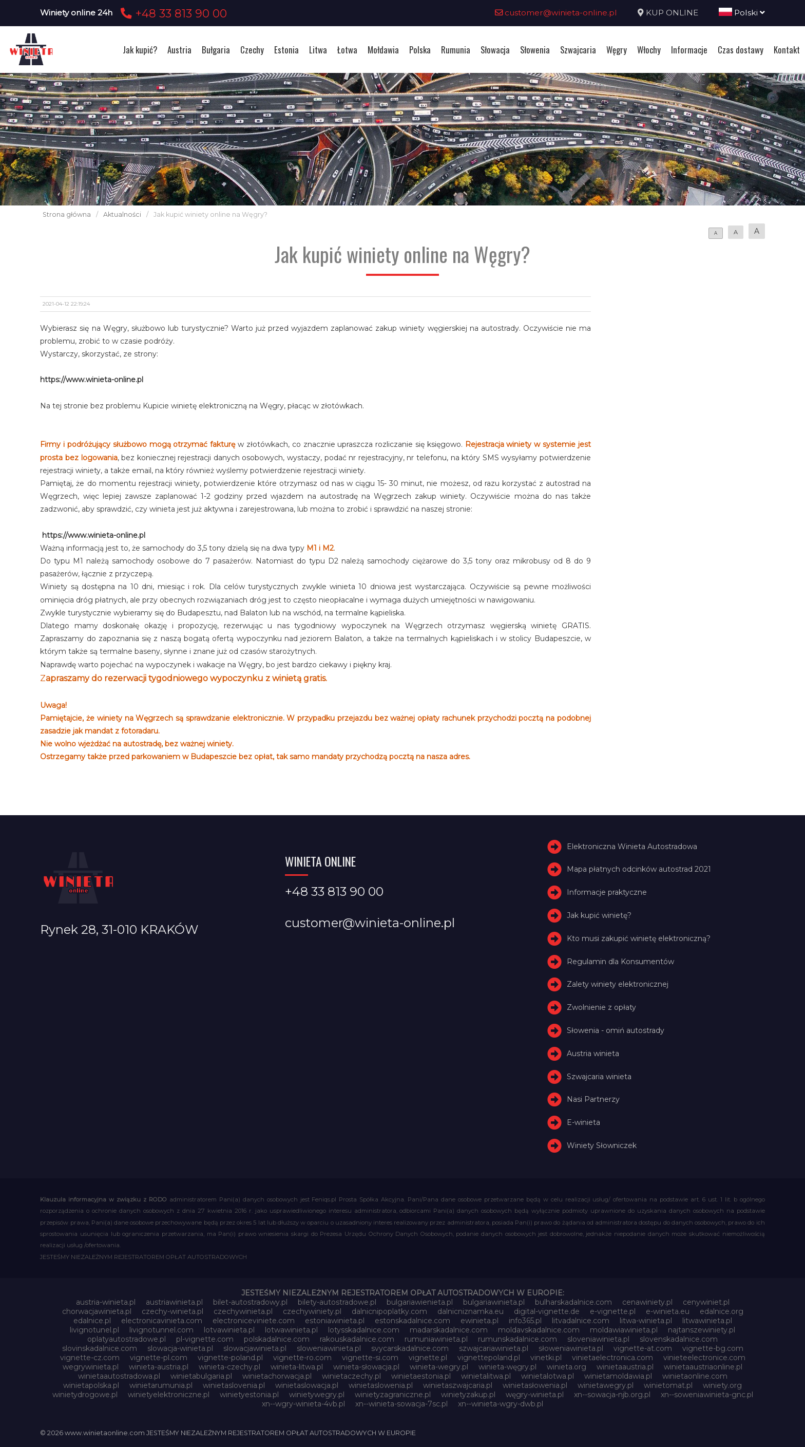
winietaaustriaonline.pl (703, 1366)
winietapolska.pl (91, 1385)
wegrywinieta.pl (91, 1366)
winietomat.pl (668, 1385)
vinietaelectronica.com (612, 1357)
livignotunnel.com (161, 1330)
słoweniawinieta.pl (571, 1348)
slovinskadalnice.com (99, 1348)
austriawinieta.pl (174, 1302)
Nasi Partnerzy (593, 1099)
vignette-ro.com (302, 1357)
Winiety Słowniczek (602, 1145)
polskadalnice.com (277, 1339)
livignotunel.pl (94, 1330)
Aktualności (122, 214)
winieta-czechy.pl (229, 1366)
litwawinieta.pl (707, 1320)
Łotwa (347, 49)
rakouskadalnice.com (357, 1339)
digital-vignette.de (547, 1311)
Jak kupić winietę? (599, 915)
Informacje (689, 49)
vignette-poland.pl (230, 1357)
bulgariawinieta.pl (494, 1302)
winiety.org (722, 1385)
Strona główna (67, 214)
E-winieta (583, 1122)
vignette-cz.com (90, 1357)
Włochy (649, 49)
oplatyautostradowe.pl (126, 1339)
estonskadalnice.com (412, 1320)
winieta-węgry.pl (507, 1366)
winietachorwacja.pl (277, 1376)
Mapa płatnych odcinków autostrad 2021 (639, 869)
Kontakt (787, 49)
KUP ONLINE (672, 12)
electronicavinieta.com (161, 1320)
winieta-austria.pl (158, 1366)
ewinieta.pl (480, 1320)
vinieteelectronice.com (704, 1357)
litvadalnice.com (580, 1320)
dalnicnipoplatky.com (389, 1311)
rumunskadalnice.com (517, 1339)
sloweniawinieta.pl (329, 1348)
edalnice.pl (92, 1320)
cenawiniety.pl (647, 1302)
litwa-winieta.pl (646, 1320)
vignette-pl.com (158, 1357)
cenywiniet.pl (706, 1302)
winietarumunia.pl (161, 1385)
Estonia (286, 49)
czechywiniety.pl (312, 1311)
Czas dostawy (740, 49)
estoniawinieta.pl (335, 1320)
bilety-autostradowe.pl (337, 1302)
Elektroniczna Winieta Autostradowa (632, 846)
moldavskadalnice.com (539, 1330)
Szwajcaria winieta (599, 1076)
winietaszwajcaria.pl (457, 1385)
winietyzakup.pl (468, 1394)
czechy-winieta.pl (172, 1311)
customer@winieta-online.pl (556, 12)
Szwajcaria (578, 49)
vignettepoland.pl (488, 1357)
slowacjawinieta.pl (254, 1348)
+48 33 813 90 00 (172, 13)
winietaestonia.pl (421, 1376)
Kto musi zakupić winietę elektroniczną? (639, 938)
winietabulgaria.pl (201, 1376)
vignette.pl (428, 1357)
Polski (742, 12)
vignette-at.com (643, 1348)
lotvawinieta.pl (229, 1330)
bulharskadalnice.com (573, 1302)
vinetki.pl (546, 1357)
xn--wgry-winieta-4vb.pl (303, 1403)
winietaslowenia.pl (381, 1385)
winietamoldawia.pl (618, 1376)
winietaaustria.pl (625, 1366)
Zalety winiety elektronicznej (617, 984)
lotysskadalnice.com (363, 1330)
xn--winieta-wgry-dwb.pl (500, 1403)
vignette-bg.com (712, 1348)
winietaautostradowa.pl (119, 1376)
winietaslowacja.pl (306, 1385)
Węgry (616, 49)
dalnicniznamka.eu (470, 1311)
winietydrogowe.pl (85, 1394)
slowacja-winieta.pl (180, 1348)
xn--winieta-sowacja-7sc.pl (401, 1403)
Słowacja (495, 49)
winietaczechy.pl (351, 1376)
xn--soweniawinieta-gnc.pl (707, 1394)
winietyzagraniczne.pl (393, 1394)
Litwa (318, 49)
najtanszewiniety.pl (701, 1330)
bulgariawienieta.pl (420, 1302)
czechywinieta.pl (243, 1311)
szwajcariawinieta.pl (493, 1348)
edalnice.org (721, 1311)
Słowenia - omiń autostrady (615, 1030)
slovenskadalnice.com (679, 1339)
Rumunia (455, 49)
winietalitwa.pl (486, 1376)
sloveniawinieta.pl (598, 1339)
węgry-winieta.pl (535, 1394)
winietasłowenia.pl (535, 1385)
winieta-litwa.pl (297, 1366)
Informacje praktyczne (607, 892)
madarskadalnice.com (449, 1330)
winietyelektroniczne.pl (168, 1394)
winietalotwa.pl (547, 1376)
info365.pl (525, 1320)
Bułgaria (216, 49)
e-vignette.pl (613, 1311)
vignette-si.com (370, 1357)
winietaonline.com (694, 1376)
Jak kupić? (140, 49)
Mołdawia (383, 49)
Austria (179, 49)
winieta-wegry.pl (439, 1366)
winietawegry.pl (606, 1385)
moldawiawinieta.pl (624, 1330)
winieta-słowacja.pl (366, 1366)
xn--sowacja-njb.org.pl (612, 1394)
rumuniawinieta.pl (436, 1339)
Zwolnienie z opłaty (601, 1007)
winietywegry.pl (316, 1394)
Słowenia (535, 49)
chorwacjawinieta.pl (96, 1311)
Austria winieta (593, 1053)
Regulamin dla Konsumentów (620, 961)
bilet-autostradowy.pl (250, 1302)
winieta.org (566, 1366)
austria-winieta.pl (106, 1302)
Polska (420, 49)
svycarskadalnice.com (410, 1348)
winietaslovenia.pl (234, 1385)
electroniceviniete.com (254, 1320)
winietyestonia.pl (249, 1394)
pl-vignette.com (205, 1339)
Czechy (252, 49)
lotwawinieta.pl (291, 1330)
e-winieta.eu (667, 1311)
